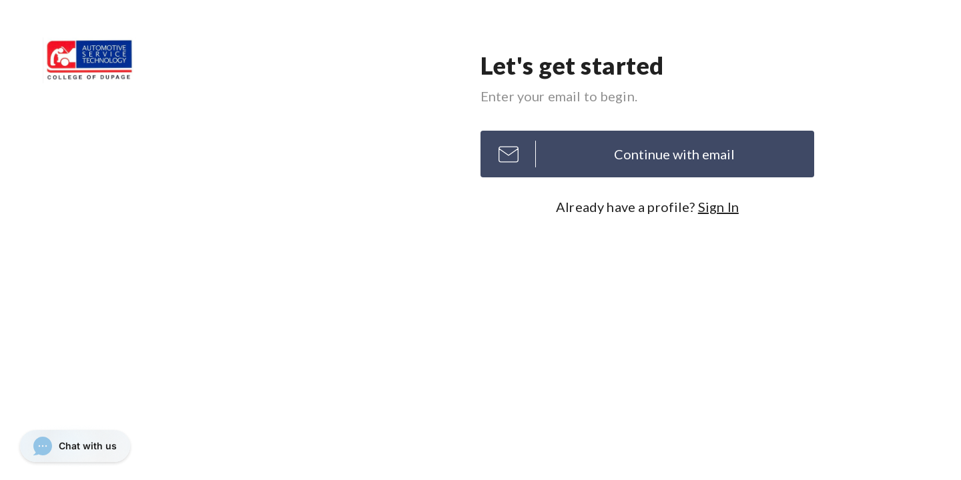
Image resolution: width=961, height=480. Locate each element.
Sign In (718, 207)
